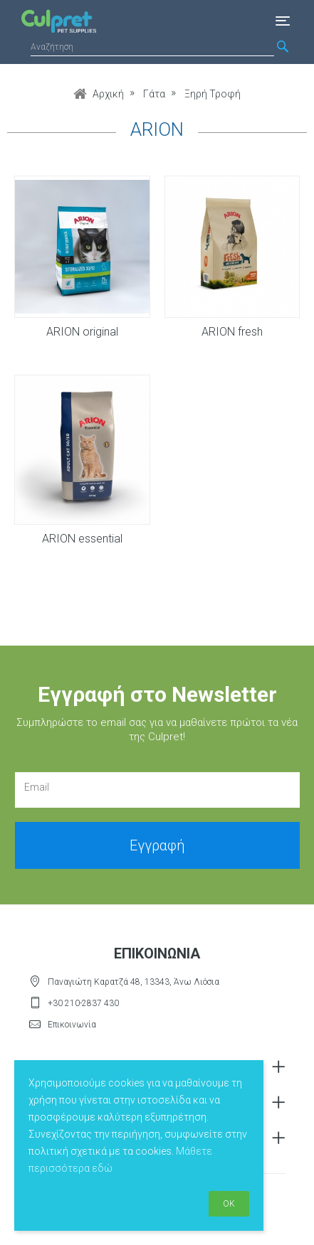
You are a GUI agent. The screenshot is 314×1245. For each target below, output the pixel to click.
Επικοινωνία (72, 1025)
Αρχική (108, 94)
